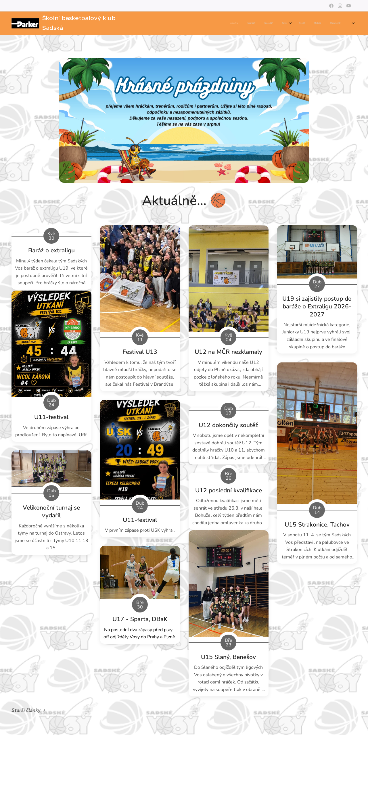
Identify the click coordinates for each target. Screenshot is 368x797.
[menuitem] (254, 23)
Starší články (26, 710)
